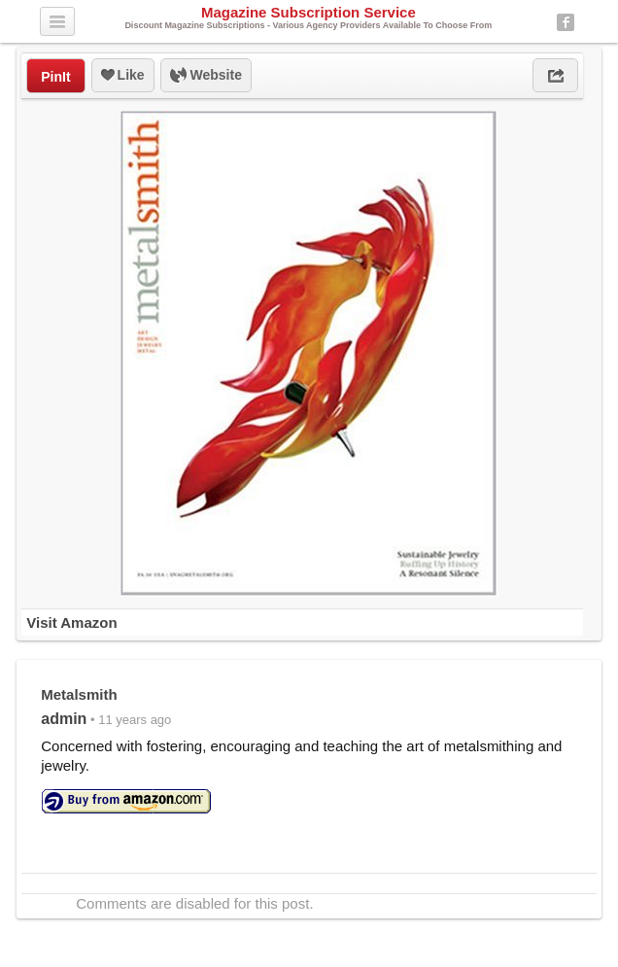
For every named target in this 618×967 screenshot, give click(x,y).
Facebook (565, 22)
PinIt (55, 77)
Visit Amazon (71, 622)
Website (206, 76)
